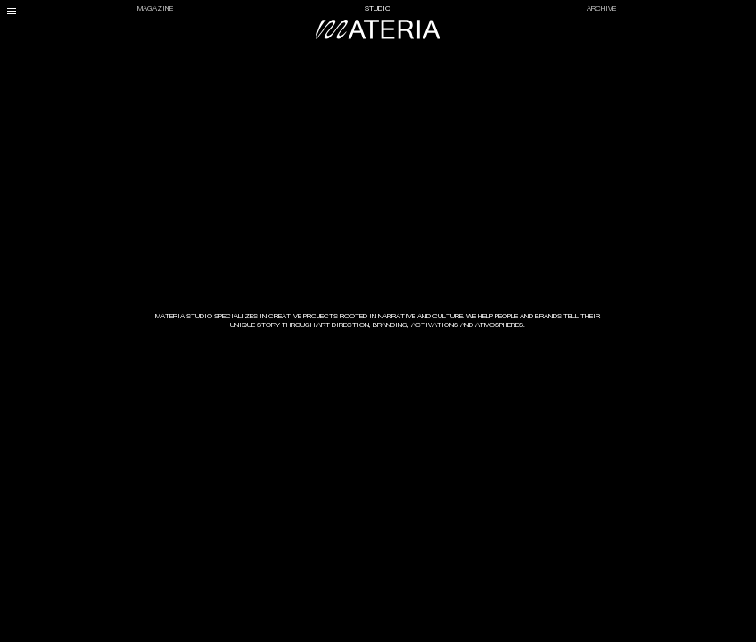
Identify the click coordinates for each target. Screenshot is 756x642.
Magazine (155, 8)
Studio (377, 8)
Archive (601, 8)
